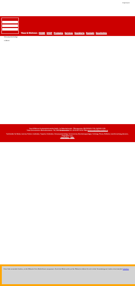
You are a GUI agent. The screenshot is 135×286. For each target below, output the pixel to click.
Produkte (58, 33)
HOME (42, 33)
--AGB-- (72, 138)
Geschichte (101, 33)
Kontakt (90, 33)
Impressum (126, 3)
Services (69, 33)
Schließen (126, 269)
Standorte (80, 33)
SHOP (49, 33)
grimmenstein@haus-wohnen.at (98, 130)
